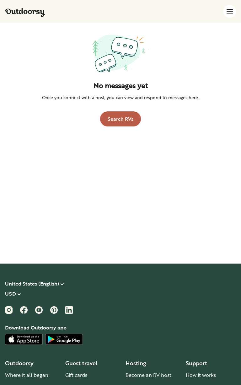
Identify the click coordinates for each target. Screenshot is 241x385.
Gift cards (76, 375)
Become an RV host (148, 375)
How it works (201, 375)
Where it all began (26, 375)
